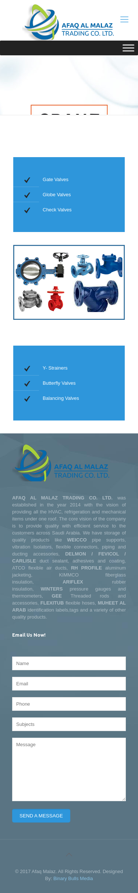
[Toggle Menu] (128, 47)
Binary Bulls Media (73, 878)
